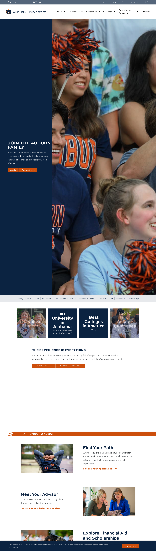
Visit (114, 2)
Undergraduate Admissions (28, 298)
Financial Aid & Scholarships (127, 298)
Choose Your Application (98, 468)
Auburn (13, 2)
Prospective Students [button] (65, 298)
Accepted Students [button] (86, 298)
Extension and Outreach (125, 12)
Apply (105, 2)
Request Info (29, 170)
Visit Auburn (43, 365)
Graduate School (106, 298)
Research (107, 11)
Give (125, 2)
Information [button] (47, 298)
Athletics (146, 11)
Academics (91, 11)
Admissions (74, 11)
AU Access (135, 2)
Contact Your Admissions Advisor (41, 508)
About (60, 11)
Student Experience (71, 365)
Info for (38, 2)
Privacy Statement (94, 545)
